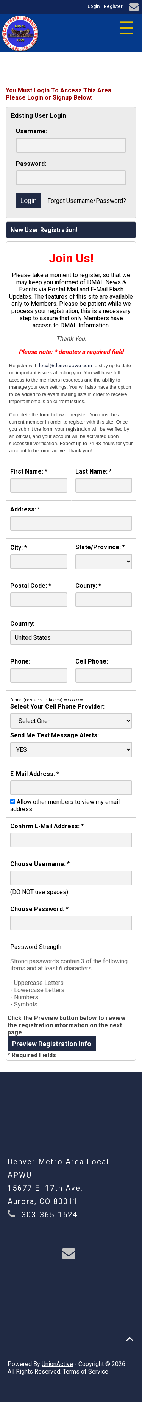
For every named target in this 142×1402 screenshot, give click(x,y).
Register (113, 6)
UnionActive (57, 1364)
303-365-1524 (50, 1214)
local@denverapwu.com (65, 365)
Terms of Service (85, 1371)
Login (93, 6)
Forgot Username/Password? (86, 200)
